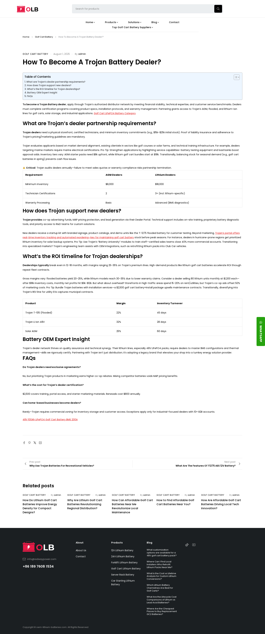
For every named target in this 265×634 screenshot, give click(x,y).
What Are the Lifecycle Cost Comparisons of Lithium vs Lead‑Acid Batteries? (161, 599)
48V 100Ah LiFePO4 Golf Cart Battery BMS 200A (50, 419)
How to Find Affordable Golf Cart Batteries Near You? (175, 502)
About (79, 542)
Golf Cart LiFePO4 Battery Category (115, 113)
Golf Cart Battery (44, 36)
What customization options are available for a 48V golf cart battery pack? (162, 552)
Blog (149, 542)
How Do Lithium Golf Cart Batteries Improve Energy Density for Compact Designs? (40, 506)
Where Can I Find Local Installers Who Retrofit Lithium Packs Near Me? (159, 564)
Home (26, 36)
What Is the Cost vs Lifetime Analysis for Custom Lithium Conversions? (161, 576)
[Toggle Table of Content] (235, 77)
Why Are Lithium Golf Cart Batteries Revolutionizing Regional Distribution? (84, 504)
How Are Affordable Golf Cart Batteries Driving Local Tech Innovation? (221, 504)
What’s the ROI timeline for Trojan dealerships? (53, 89)
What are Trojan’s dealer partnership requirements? (55, 81)
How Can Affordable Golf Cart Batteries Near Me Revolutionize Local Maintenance (132, 506)
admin (82, 54)
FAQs (30, 96)
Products (117, 542)
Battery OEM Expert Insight (42, 92)
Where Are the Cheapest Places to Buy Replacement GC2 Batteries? (162, 611)
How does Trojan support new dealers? (49, 85)
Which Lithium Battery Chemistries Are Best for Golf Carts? (160, 587)
